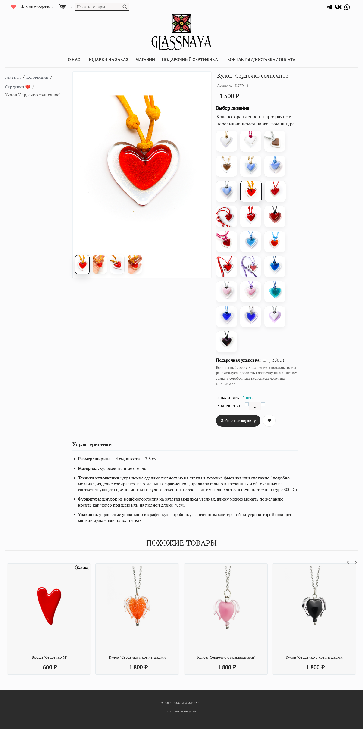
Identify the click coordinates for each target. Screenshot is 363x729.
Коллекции (45, 76)
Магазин (145, 59)
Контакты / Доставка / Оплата (261, 59)
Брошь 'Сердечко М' (49, 657)
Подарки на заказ (107, 59)
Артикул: (224, 85)
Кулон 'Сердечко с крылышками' (138, 657)
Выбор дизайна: (233, 108)
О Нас (74, 59)
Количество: (229, 405)
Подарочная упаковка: (238, 360)
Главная (15, 76)
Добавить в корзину (238, 420)
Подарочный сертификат (191, 59)
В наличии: (228, 397)
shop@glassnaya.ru (181, 711)
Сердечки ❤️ (26, 86)
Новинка (80, 567)
